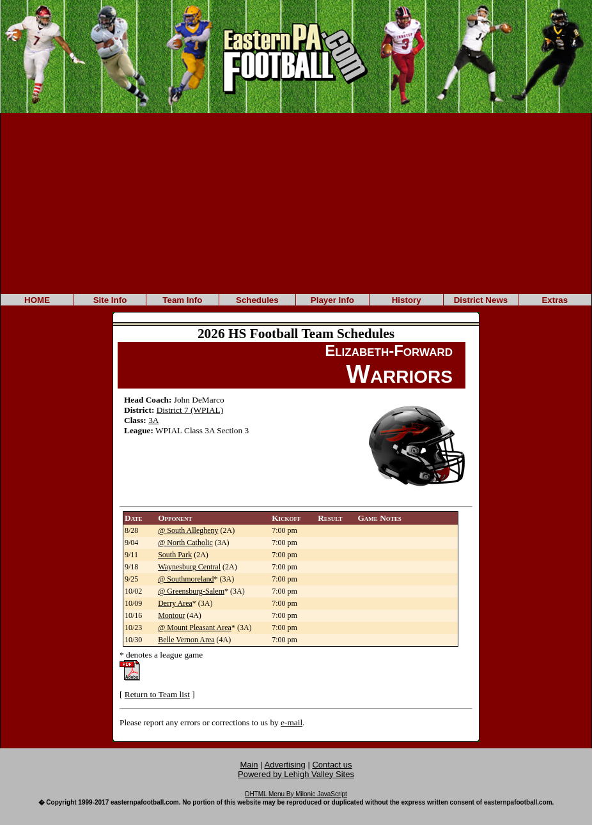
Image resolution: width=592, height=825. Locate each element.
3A (153, 420)
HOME (37, 300)
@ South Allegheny (188, 530)
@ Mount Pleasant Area (194, 627)
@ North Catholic (185, 542)
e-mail (291, 722)
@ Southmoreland (186, 578)
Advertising (285, 764)
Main (249, 764)
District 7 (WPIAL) (190, 410)
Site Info (110, 300)
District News (481, 300)
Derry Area (175, 603)
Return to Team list (157, 694)
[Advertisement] (296, 202)
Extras (554, 300)
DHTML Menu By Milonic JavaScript (296, 794)
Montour (171, 615)
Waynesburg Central (189, 566)
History (406, 300)
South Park (175, 554)
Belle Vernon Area (186, 639)
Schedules (257, 300)
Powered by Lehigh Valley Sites (296, 774)
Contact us (332, 764)
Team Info (182, 300)
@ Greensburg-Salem (191, 591)
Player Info (332, 300)
